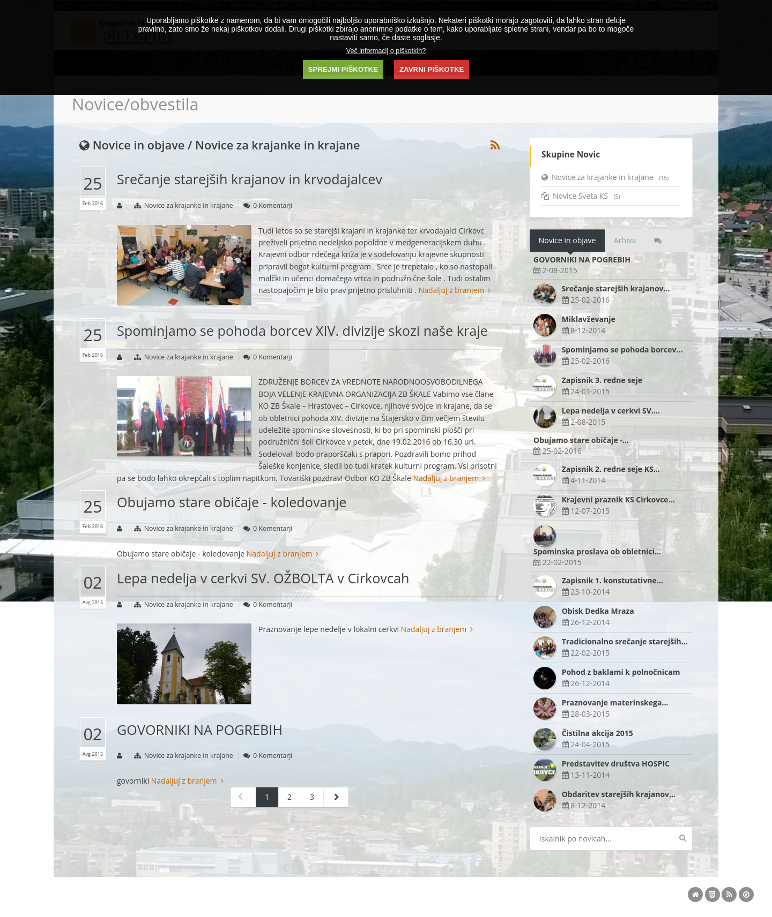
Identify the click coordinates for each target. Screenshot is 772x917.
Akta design (310, 893)
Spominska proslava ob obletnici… (597, 551)
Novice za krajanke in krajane (188, 205)
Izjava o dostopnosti (517, 893)
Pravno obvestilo (461, 893)
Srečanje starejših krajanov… (616, 288)
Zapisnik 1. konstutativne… (612, 580)
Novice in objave (567, 240)
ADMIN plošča (385, 893)
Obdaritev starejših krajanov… (619, 794)
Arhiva (625, 240)
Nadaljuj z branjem (455, 290)
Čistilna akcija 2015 (597, 733)
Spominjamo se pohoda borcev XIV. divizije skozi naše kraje (302, 330)
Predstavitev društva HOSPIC (616, 763)
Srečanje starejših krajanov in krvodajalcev (249, 179)
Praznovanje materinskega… (615, 702)
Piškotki (421, 893)
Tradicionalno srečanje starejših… (625, 641)
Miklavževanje (588, 319)
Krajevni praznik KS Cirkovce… (618, 499)
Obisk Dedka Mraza (598, 611)
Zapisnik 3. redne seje (602, 380)
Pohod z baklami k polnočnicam (621, 672)
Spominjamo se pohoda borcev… (622, 349)
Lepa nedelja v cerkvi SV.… (611, 410)
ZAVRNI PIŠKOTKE (431, 69)
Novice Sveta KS (580, 196)
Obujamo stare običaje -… (581, 440)
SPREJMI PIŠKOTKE (343, 69)
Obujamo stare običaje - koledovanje (231, 502)
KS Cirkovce (189, 893)
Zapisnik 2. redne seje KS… (611, 469)
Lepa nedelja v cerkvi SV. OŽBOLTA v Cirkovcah (263, 578)
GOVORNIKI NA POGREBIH (200, 729)
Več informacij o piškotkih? (386, 51)
